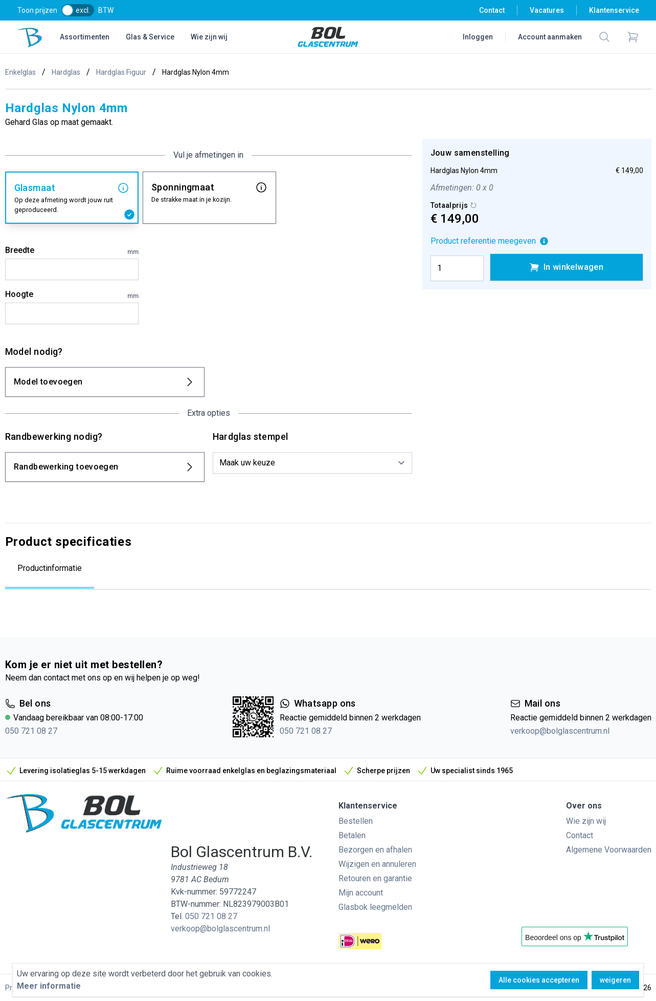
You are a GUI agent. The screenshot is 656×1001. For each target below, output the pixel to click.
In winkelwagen (566, 267)
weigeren (615, 980)
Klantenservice (614, 10)
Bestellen (355, 821)
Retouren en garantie (375, 878)
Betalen (352, 835)
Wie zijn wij (209, 37)
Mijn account (360, 893)
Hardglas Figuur (121, 72)
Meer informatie (49, 986)
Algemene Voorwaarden (608, 850)
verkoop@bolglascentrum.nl (559, 731)
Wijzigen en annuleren (377, 864)
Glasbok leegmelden (375, 907)
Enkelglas (20, 72)
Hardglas (66, 72)
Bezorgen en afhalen (375, 850)
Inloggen (478, 37)
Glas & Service (150, 37)
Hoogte (72, 295)
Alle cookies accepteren (539, 980)
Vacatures (547, 10)
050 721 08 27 (31, 731)
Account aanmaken (550, 37)
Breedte (72, 251)
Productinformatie (49, 568)
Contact (492, 10)
